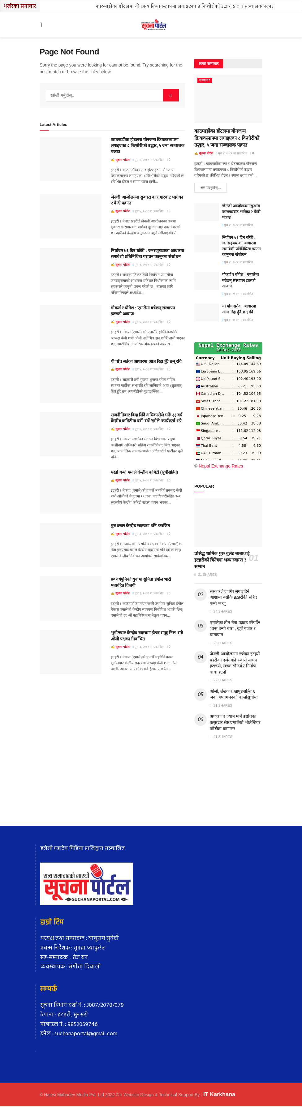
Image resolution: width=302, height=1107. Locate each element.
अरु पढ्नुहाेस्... (210, 188)
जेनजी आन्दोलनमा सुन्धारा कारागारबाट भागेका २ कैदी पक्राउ (241, 212)
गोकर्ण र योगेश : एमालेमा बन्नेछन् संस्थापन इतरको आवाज (240, 281)
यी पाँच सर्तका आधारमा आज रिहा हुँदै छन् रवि (146, 361)
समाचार (204, 80)
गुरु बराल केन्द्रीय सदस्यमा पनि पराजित (140, 525)
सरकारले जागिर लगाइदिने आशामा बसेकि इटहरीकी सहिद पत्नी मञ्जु (233, 597)
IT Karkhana (219, 1095)
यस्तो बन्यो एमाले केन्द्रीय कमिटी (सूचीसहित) (144, 472)
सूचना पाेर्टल (122, 160)
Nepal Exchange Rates (221, 466)
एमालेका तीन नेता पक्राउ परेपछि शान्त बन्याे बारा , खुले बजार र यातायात (235, 628)
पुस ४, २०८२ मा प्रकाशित (148, 160)
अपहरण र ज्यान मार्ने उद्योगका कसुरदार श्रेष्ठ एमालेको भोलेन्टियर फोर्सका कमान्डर (235, 722)
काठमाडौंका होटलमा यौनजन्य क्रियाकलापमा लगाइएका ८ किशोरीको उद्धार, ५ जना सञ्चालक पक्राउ (185, 6)
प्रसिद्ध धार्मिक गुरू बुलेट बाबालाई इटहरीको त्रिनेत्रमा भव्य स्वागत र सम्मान (221, 560)
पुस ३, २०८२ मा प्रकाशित (148, 534)
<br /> (228, 401)
